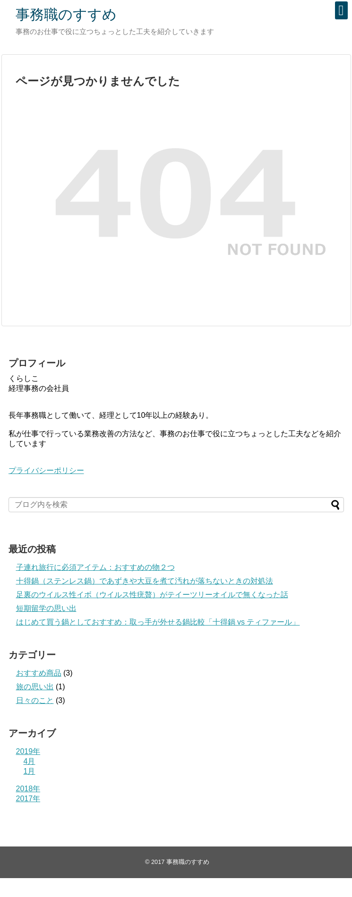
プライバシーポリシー (46, 470)
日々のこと (35, 700)
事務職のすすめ (66, 14)
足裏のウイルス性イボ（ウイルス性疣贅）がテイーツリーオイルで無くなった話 (152, 595)
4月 (29, 761)
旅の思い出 (35, 687)
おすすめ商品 (38, 673)
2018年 (28, 789)
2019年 (28, 751)
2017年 (28, 799)
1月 (29, 771)
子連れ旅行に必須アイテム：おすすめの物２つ (95, 567)
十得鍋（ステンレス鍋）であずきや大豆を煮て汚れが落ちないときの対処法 (144, 581)
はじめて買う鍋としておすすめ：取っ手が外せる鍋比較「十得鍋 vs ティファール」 (158, 622)
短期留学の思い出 (46, 608)
